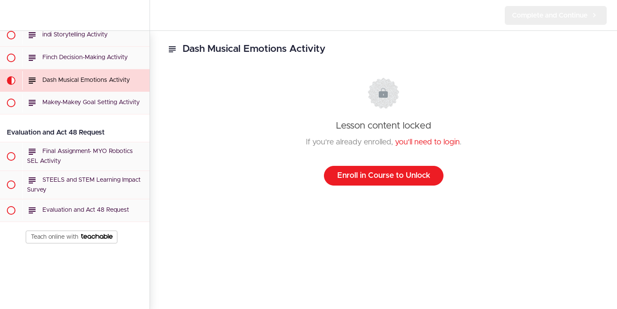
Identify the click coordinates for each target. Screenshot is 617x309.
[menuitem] (139, 15)
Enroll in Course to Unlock (383, 176)
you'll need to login (427, 142)
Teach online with (72, 237)
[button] (10, 15)
